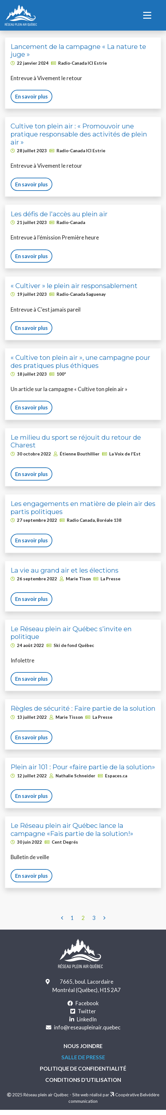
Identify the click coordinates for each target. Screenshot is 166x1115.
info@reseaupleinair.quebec (87, 1027)
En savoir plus (31, 96)
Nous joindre (83, 1046)
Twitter (87, 1011)
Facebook (87, 1003)
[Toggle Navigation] (149, 15)
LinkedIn (87, 1019)
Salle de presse (83, 1057)
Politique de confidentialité (83, 1068)
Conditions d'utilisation (83, 1079)
